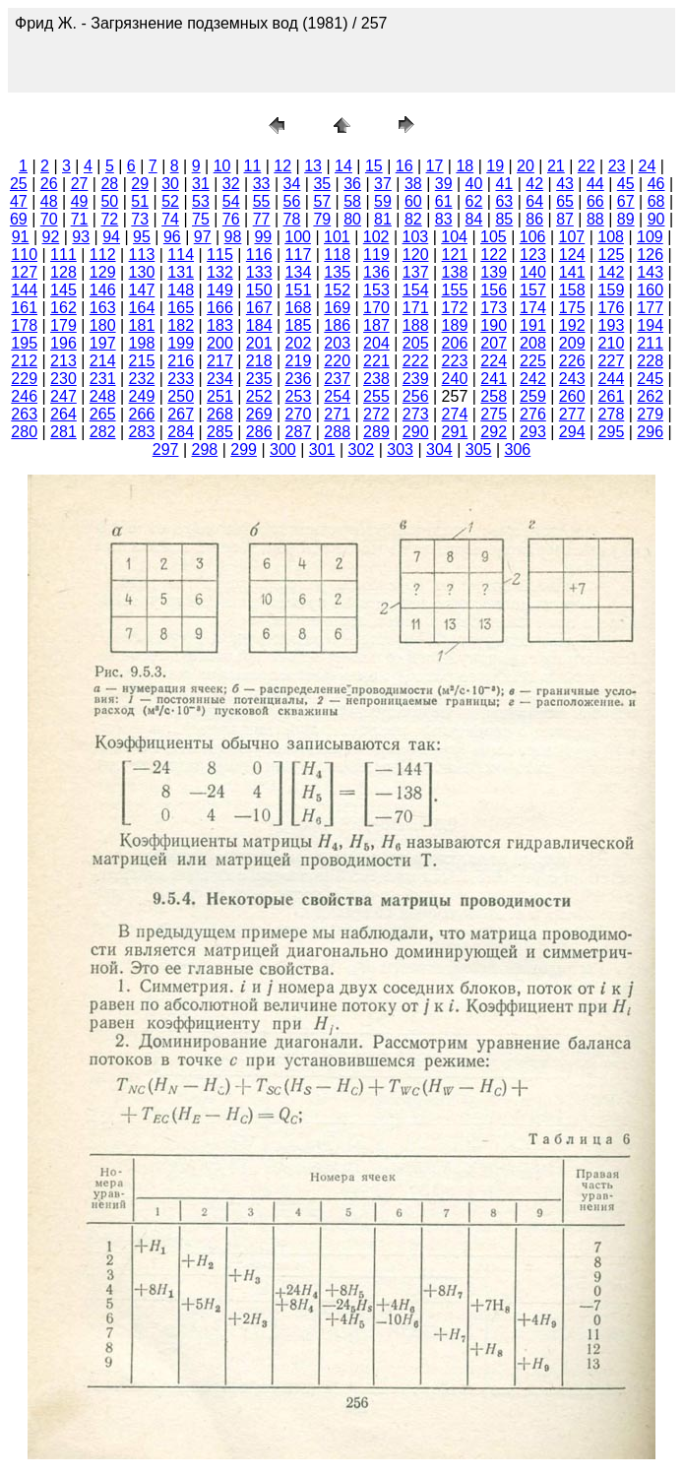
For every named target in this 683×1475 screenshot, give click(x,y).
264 (63, 414)
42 (534, 183)
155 (455, 290)
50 (109, 201)
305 (479, 449)
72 (109, 219)
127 (24, 272)
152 (337, 290)
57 (322, 201)
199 (180, 343)
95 (142, 236)
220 (337, 361)
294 (572, 431)
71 (80, 219)
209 (572, 343)
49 (80, 201)
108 (610, 236)
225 (533, 361)
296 (650, 431)
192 (572, 325)
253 (298, 396)
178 (24, 325)
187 (376, 325)
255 (376, 396)
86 (534, 219)
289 (376, 431)
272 (376, 414)
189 (455, 325)
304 (439, 449)
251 (220, 396)
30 (170, 183)
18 (464, 166)
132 (220, 272)
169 (337, 307)
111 (63, 254)
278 (611, 414)
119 (376, 254)
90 (656, 219)
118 (337, 254)
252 (259, 396)
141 (572, 272)
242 (533, 378)
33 (262, 183)
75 (201, 219)
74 (170, 219)
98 (233, 236)
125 (611, 254)
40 (474, 183)
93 (81, 236)
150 (259, 290)
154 (416, 290)
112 (103, 254)
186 (337, 325)
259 (533, 396)
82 (413, 219)
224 (493, 361)
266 (142, 414)
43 (565, 183)
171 (416, 307)
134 (298, 272)
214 (103, 361)
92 (51, 236)
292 (493, 431)
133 (259, 272)
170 (376, 307)
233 (180, 378)
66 (595, 201)
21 (556, 166)
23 (617, 166)
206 (455, 343)
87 (565, 219)
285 (220, 431)
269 (259, 414)
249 (142, 396)
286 (259, 431)
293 (533, 431)
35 (322, 183)
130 (142, 272)
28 (109, 183)
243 (572, 378)
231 (103, 378)
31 (201, 183)
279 (650, 414)
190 (493, 325)
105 (493, 236)
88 (595, 219)
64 (534, 201)
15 (374, 166)
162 (63, 307)
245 (650, 378)
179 (63, 325)
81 (383, 219)
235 (259, 378)
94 (111, 236)
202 (298, 343)
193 (611, 325)
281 (63, 431)
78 (292, 219)
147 (142, 290)
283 (142, 431)
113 (142, 254)
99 (263, 236)
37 (383, 183)
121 (455, 254)
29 (140, 183)
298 (205, 449)
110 (24, 254)
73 (140, 219)
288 (337, 431)
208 (533, 343)
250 (180, 396)
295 (611, 431)
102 (376, 236)
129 (103, 272)
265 (103, 414)
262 (650, 396)
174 (533, 307)
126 (650, 254)
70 (49, 219)
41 (504, 183)
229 (24, 378)
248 (103, 396)
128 (63, 272)
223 (455, 361)
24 (646, 166)
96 (172, 236)
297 (166, 449)
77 (262, 219)
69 (19, 219)
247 (63, 396)
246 (24, 396)
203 (337, 343)
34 (292, 183)
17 (435, 166)
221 (376, 361)
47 (19, 201)
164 (142, 307)
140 (533, 272)
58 (352, 201)
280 (24, 431)
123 (533, 254)
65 (565, 201)
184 (259, 325)
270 (298, 414)
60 (413, 201)
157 (533, 290)
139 (493, 272)
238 (376, 378)
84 (474, 219)
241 (493, 378)
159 (611, 290)
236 (298, 378)
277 (572, 414)
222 (416, 361)
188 (416, 325)
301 (322, 449)
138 (455, 272)
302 (361, 449)
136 (376, 272)
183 (220, 325)
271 (337, 414)
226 (572, 361)
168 (298, 307)
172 (455, 307)
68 (656, 201)
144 (24, 290)
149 (220, 290)
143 (650, 272)
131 (180, 272)
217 (220, 361)
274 (455, 414)
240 (455, 378)
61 (444, 201)
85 (504, 219)
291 (455, 431)
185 (298, 325)
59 (383, 201)
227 (611, 361)
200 (220, 343)
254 (337, 396)
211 (650, 343)
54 (231, 201)
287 (298, 431)
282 (103, 431)
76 (231, 219)
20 (525, 166)
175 (572, 307)
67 (626, 201)
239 (416, 378)
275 (493, 414)
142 (611, 272)
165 (180, 307)
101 (337, 236)
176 (611, 307)
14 (343, 166)
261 (611, 396)
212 (24, 361)
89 (626, 219)
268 (220, 414)
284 (180, 431)
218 (259, 361)
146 (103, 290)
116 (259, 254)
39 (444, 183)
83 (444, 219)
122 (493, 254)
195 (24, 343)
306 (518, 449)
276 (533, 414)
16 (404, 166)
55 (262, 201)
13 (313, 166)
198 (142, 343)
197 (103, 343)
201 (259, 343)
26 (49, 183)
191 (533, 325)
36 (352, 183)
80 (352, 219)
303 (400, 449)
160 (650, 290)
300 (283, 449)
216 (180, 361)
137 (416, 272)
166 (220, 307)
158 (572, 290)
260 (572, 396)
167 (259, 307)
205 (416, 343)
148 (180, 290)
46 (656, 183)
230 (63, 378)
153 (376, 290)
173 (493, 307)
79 (322, 219)
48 (49, 201)
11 (253, 166)
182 (180, 325)
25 (19, 183)
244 (611, 378)
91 (21, 236)
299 (243, 449)
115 (220, 254)
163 (103, 307)
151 (298, 290)
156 (493, 290)
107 (572, 236)
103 (416, 236)
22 (586, 166)
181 (142, 325)
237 (337, 378)
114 (180, 254)
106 (533, 236)
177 (650, 307)
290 (416, 431)
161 (24, 307)
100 (297, 236)
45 (626, 183)
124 (572, 254)
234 (220, 378)
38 (413, 183)
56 (292, 201)
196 (63, 343)
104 (454, 236)
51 (140, 201)
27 (80, 183)
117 (298, 254)
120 (416, 254)
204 (376, 343)
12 (282, 166)
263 (24, 414)
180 (103, 325)
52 (170, 201)
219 (298, 361)
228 (650, 361)
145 (63, 290)
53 (201, 201)
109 (650, 236)
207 (493, 343)
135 (337, 272)
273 (416, 414)
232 (142, 378)
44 (595, 183)
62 (474, 201)
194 (650, 325)
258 (493, 396)
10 (222, 166)
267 (180, 414)
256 (416, 396)
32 (231, 183)
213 (63, 361)
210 (611, 343)
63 (504, 201)
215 (142, 361)
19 (495, 166)
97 (203, 236)
